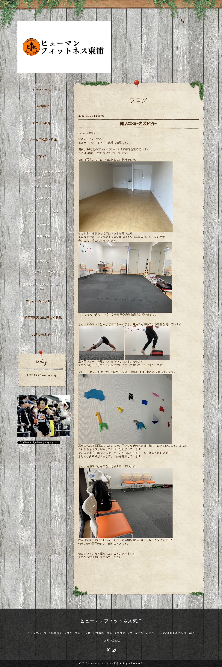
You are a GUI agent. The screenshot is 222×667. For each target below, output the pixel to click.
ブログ (41, 156)
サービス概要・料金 (43, 139)
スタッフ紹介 (41, 123)
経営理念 (43, 106)
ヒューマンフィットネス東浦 (111, 621)
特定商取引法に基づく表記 (43, 317)
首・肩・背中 (43, 198)
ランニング (43, 223)
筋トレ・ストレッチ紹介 (44, 211)
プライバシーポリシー (41, 301)
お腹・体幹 (43, 185)
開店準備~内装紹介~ (138, 123)
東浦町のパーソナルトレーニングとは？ (43, 286)
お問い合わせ (41, 334)
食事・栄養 (43, 236)
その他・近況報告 (87, 133)
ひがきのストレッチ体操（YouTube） (43, 173)
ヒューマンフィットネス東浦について (43, 273)
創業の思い (43, 261)
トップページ (41, 90)
